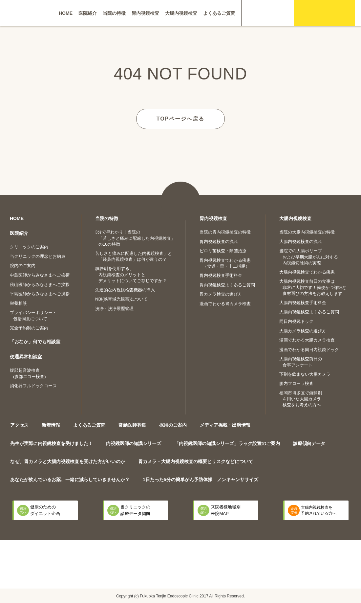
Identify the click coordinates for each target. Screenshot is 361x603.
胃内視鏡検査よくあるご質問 (227, 284)
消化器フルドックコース (33, 385)
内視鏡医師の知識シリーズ (133, 443)
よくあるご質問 (219, 13)
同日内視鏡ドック (296, 321)
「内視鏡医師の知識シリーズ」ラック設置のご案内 (227, 443)
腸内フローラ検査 (296, 383)
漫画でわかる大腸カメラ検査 (307, 339)
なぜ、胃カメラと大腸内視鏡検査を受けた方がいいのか (67, 461)
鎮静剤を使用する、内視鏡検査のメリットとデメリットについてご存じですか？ (131, 274)
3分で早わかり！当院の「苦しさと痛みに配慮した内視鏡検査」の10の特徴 (135, 237)
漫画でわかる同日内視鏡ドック (309, 349)
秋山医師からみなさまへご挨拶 (40, 284)
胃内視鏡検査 (145, 13)
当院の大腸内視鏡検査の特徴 (307, 231)
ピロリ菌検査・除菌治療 (223, 250)
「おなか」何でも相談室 (35, 341)
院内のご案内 (22, 265)
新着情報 (51, 425)
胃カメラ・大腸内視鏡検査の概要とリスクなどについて (195, 461)
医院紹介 (87, 13)
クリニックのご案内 (29, 246)
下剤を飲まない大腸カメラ (304, 373)
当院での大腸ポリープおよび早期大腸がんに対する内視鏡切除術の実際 (308, 256)
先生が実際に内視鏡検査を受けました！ (51, 443)
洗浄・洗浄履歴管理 (114, 308)
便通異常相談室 (26, 356)
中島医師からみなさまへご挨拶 (40, 274)
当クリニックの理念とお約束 (37, 256)
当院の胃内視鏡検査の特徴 (225, 231)
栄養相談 (18, 303)
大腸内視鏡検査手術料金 (302, 302)
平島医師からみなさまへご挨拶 (40, 293)
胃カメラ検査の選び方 (221, 294)
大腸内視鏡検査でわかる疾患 (307, 271)
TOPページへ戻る (181, 118)
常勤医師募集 (132, 425)
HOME (66, 13)
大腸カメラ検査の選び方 (302, 330)
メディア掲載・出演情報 (225, 425)
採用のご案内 (173, 425)
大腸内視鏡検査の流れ (300, 241)
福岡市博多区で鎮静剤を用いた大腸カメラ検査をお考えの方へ (300, 398)
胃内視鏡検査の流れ (219, 241)
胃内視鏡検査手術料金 (221, 275)
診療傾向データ (309, 443)
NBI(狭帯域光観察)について (121, 299)
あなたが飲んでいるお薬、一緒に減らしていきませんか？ (70, 479)
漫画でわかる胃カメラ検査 (225, 303)
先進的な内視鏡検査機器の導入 (125, 289)
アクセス (19, 425)
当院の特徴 (114, 13)
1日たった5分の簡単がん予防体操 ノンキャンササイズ (200, 479)
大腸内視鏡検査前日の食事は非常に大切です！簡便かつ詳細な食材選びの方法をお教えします (313, 287)
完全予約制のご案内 (29, 327)
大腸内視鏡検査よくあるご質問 (309, 311)
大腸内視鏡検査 (181, 13)
